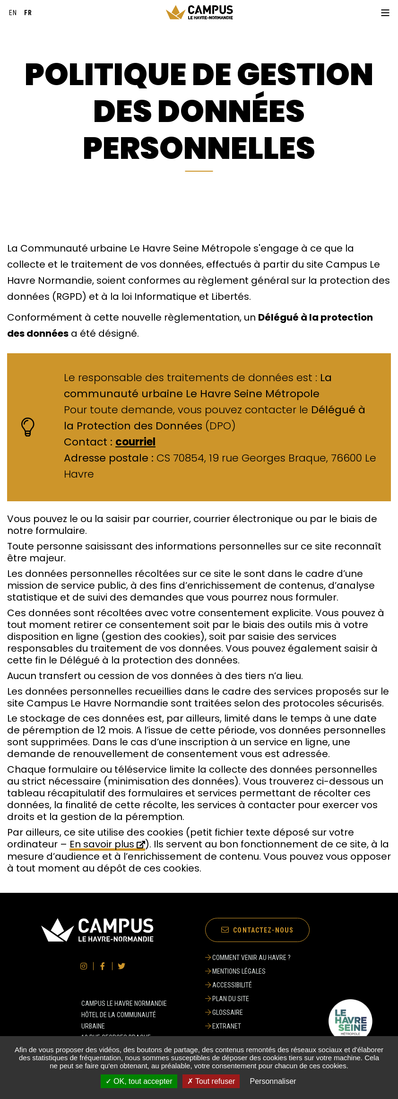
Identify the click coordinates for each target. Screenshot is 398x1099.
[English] (13, 12)
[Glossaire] (248, 1012)
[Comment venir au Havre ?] (248, 957)
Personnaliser (273, 1081)
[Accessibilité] (248, 985)
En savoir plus (101, 844)
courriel (135, 442)
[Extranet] (248, 1026)
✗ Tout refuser (211, 1081)
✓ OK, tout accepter (139, 1081)
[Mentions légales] (248, 971)
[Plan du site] (248, 999)
